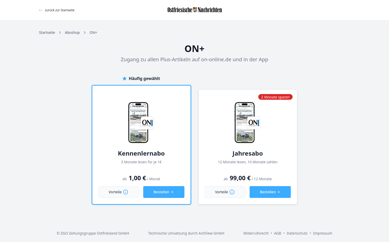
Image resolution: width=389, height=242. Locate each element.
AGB (277, 233)
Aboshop (72, 32)
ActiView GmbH (211, 233)
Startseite (47, 32)
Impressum (322, 233)
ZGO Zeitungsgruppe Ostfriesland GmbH (95, 233)
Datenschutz (297, 233)
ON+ (93, 32)
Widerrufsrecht (256, 233)
